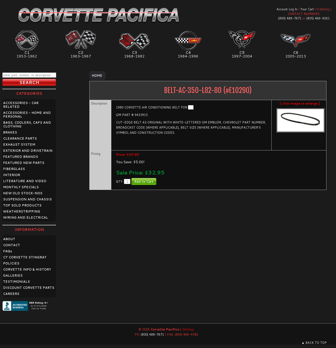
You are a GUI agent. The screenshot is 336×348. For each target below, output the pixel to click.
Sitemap (188, 329)
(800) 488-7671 (289, 18)
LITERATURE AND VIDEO (24, 181)
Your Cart (307, 9)
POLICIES (11, 263)
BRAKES (10, 132)
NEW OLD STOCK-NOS (22, 193)
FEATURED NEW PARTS (23, 163)
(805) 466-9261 (318, 18)
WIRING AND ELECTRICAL (25, 217)
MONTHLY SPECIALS (21, 187)
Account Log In (286, 9)
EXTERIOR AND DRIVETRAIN (27, 151)
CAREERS (11, 294)
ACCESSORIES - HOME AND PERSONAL (27, 115)
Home (97, 75)
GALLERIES (13, 275)
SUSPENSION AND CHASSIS (27, 199)
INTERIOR (11, 175)
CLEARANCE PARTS (20, 138)
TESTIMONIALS (16, 281)
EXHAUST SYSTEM (19, 144)
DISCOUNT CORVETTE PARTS (28, 288)
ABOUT (9, 239)
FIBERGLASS (14, 169)
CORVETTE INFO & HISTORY (27, 269)
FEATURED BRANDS (20, 157)
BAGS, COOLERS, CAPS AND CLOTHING (27, 124)
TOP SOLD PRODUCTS (22, 205)
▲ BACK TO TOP (314, 342)
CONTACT (11, 245)
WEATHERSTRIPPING (21, 211)
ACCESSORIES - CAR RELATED (20, 105)
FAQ (7, 251)
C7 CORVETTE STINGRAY (24, 257)
